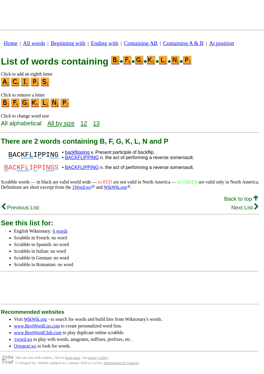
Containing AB (141, 43)
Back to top (241, 200)
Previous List (20, 209)
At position (221, 43)
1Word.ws (81, 188)
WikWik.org (115, 188)
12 (84, 123)
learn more (72, 359)
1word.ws (23, 341)
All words (34, 43)
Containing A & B (183, 43)
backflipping (77, 152)
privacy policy (98, 359)
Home (10, 43)
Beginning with (68, 43)
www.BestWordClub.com (38, 334)
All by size (61, 123)
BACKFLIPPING (82, 157)
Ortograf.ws (25, 347)
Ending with (104, 43)
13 (96, 123)
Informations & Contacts (121, 365)
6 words (60, 232)
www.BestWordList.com (37, 327)
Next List (244, 209)
